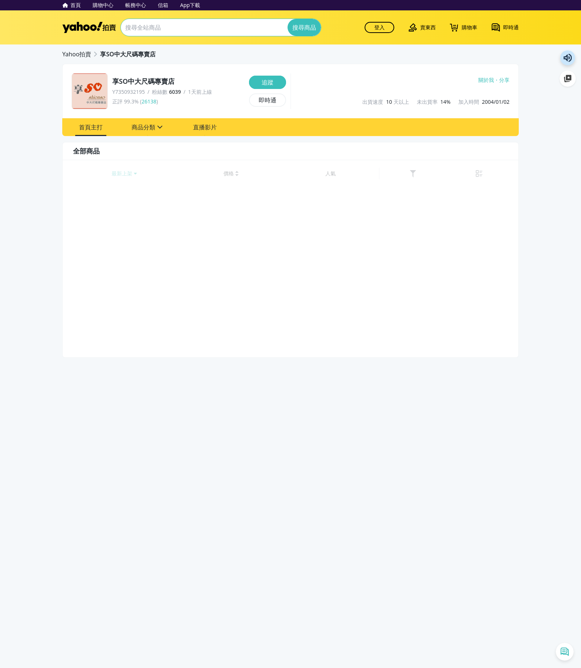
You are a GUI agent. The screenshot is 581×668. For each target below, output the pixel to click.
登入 (379, 27)
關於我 (486, 80)
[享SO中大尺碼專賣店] (178, 81)
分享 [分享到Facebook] (504, 80)
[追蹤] (267, 82)
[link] (489, 173)
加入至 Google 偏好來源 (567, 78)
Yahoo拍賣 (89, 27)
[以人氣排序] (472, 173)
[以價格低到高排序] (411, 173)
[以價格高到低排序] (445, 173)
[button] (90, 127)
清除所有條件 (119, 538)
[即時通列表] (565, 652)
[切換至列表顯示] (504, 173)
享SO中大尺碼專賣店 (127, 54)
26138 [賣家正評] (149, 101)
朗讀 (567, 57)
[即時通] (267, 100)
